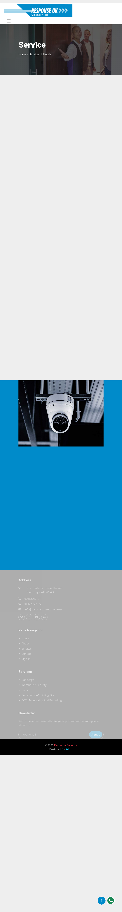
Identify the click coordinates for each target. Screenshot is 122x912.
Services (35, 54)
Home (22, 54)
